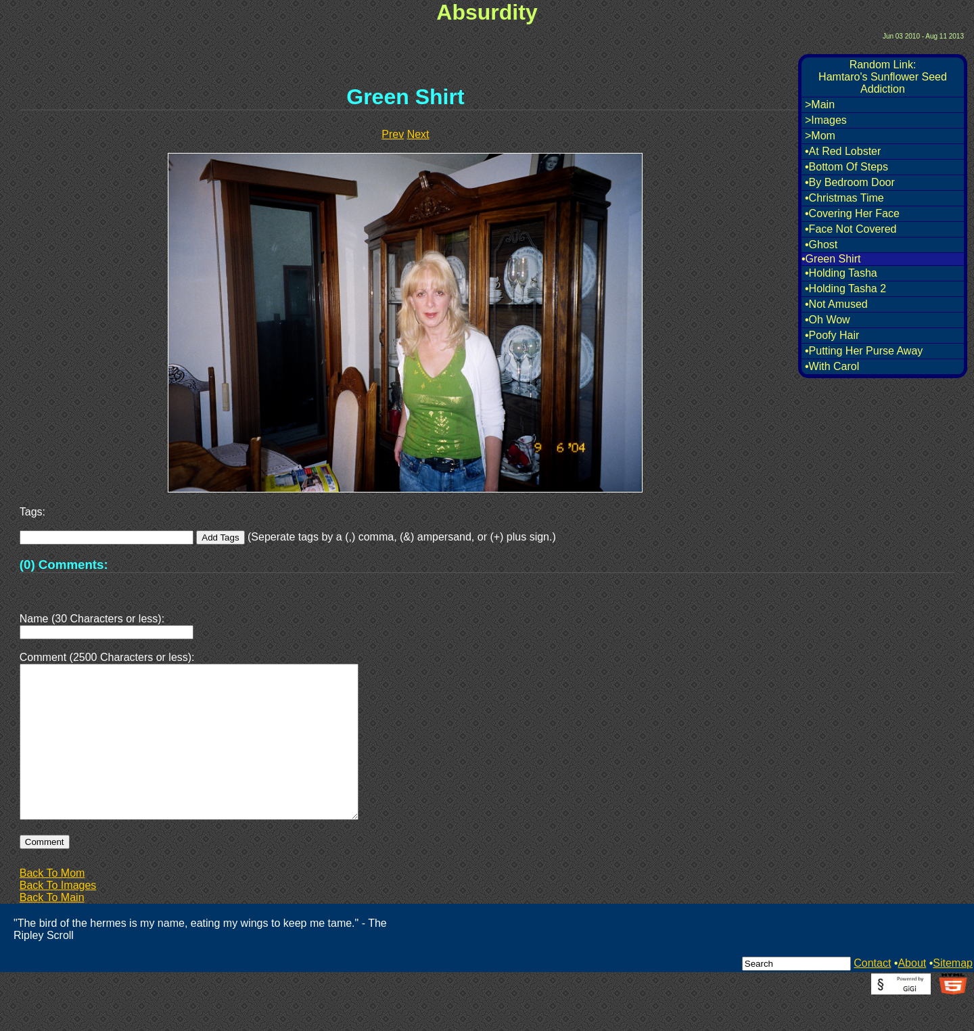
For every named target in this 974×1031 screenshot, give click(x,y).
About (912, 995)
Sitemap (953, 995)
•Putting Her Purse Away (864, 351)
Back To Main (52, 930)
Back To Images (58, 917)
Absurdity (486, 12)
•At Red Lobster (843, 151)
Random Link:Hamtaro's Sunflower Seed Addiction (882, 77)
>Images (826, 120)
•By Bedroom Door (850, 182)
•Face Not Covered (850, 229)
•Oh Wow (827, 319)
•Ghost (821, 244)
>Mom (820, 135)
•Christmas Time (844, 198)
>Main (820, 104)
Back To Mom (52, 905)
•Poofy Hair (832, 335)
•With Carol (832, 366)
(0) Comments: (64, 564)
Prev (392, 134)
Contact (872, 995)
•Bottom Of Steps (846, 167)
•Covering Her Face (852, 213)
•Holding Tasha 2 (845, 288)
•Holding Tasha (841, 273)
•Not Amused (836, 304)
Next (418, 134)
